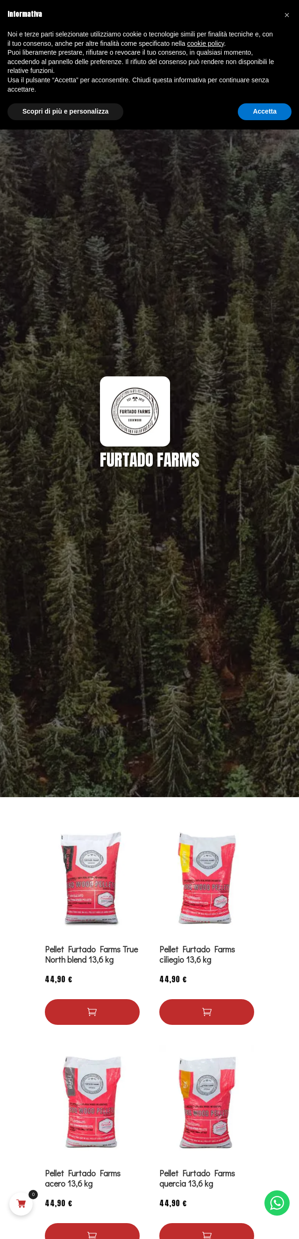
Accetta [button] (265, 111)
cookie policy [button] (205, 43)
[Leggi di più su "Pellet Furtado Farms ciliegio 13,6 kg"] (206, 1012)
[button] (286, 14)
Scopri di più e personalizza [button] (65, 111)
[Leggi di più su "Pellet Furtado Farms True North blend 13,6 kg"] (92, 1012)
